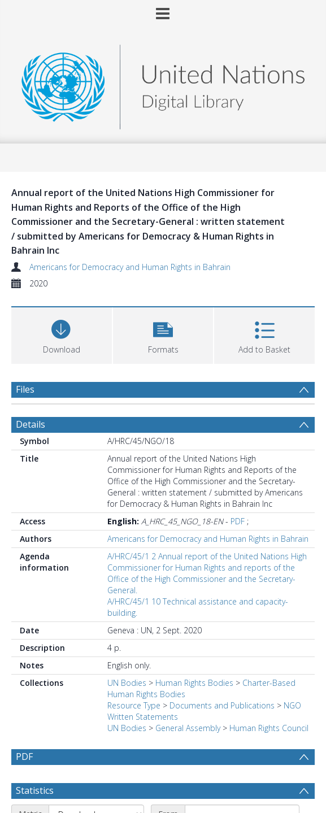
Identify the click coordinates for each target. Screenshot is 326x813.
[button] (163, 334)
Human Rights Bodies (194, 682)
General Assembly (187, 728)
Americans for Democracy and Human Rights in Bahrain (130, 267)
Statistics (35, 790)
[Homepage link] (163, 84)
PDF (238, 521)
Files (25, 389)
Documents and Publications (222, 705)
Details (30, 424)
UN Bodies (126, 682)
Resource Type (133, 705)
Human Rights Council (268, 728)
